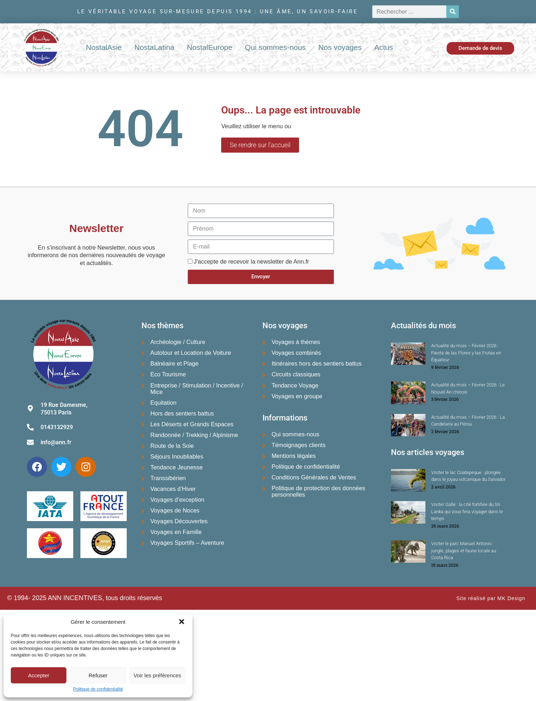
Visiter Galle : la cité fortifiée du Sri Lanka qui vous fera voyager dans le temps (467, 511)
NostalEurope (210, 47)
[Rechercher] (452, 11)
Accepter (38, 675)
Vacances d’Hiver (173, 489)
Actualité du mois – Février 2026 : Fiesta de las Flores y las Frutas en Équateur (466, 352)
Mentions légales (293, 455)
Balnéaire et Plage (174, 363)
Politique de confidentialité (98, 689)
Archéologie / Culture (177, 342)
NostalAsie (104, 47)
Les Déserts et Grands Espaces (192, 424)
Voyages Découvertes (179, 521)
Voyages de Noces (175, 510)
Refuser (98, 675)
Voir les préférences (157, 675)
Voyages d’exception (177, 499)
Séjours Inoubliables (177, 456)
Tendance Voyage (294, 385)
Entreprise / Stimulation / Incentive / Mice (196, 388)
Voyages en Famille (176, 532)
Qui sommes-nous (275, 47)
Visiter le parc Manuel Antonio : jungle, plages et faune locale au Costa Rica (463, 550)
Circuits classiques (295, 374)
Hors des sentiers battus (182, 413)
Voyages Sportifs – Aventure (187, 542)
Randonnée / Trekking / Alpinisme (194, 435)
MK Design (511, 598)
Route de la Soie (172, 445)
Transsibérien (168, 478)
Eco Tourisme (168, 374)
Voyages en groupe (296, 396)
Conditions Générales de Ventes (313, 477)
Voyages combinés (296, 352)
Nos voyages (340, 47)
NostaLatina (154, 47)
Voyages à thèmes (295, 342)
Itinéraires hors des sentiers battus (316, 363)
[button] (181, 621)
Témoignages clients (298, 445)
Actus (383, 47)
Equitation (163, 402)
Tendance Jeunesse (176, 467)
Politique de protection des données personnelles (318, 491)
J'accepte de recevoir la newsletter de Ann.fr (251, 261)
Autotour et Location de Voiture (190, 352)
